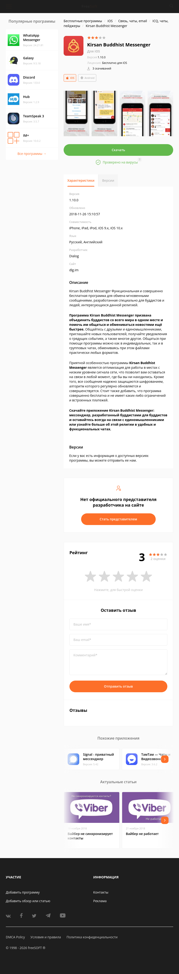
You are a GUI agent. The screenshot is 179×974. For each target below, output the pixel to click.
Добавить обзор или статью (28, 901)
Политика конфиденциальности (91, 937)
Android (87, 78)
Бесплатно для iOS (114, 63)
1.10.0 (96, 57)
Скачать (118, 150)
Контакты (100, 892)
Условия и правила (46, 937)
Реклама (100, 901)
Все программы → (31, 153)
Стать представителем (118, 519)
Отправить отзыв (118, 686)
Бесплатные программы (83, 21)
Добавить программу (23, 892)
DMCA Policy (15, 937)
